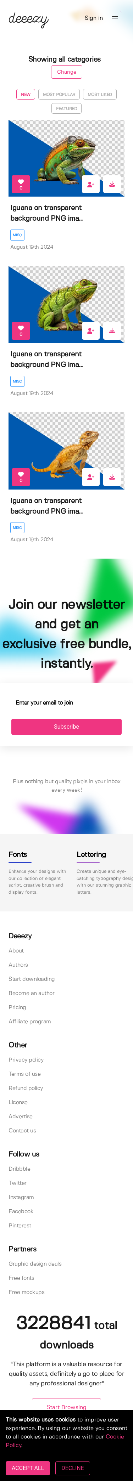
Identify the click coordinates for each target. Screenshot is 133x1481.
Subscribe (66, 726)
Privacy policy (26, 1060)
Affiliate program (30, 1021)
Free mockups (26, 1292)
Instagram (21, 1197)
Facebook (21, 1211)
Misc (17, 235)
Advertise (21, 1116)
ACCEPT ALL (28, 1468)
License (18, 1102)
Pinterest (20, 1225)
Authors (18, 965)
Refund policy (26, 1088)
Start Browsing (66, 1407)
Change (66, 72)
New (26, 95)
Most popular (59, 95)
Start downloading (32, 979)
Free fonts (21, 1278)
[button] (115, 18)
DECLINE (72, 1468)
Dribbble (19, 1169)
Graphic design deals (35, 1264)
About (16, 951)
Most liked (100, 95)
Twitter (18, 1183)
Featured (66, 109)
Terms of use (24, 1074)
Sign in (94, 18)
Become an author (31, 993)
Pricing (17, 1007)
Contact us (22, 1131)
